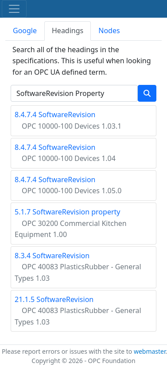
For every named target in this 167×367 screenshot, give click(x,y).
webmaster (150, 351)
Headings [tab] (67, 30)
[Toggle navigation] (14, 9)
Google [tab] (25, 30)
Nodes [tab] (109, 30)
